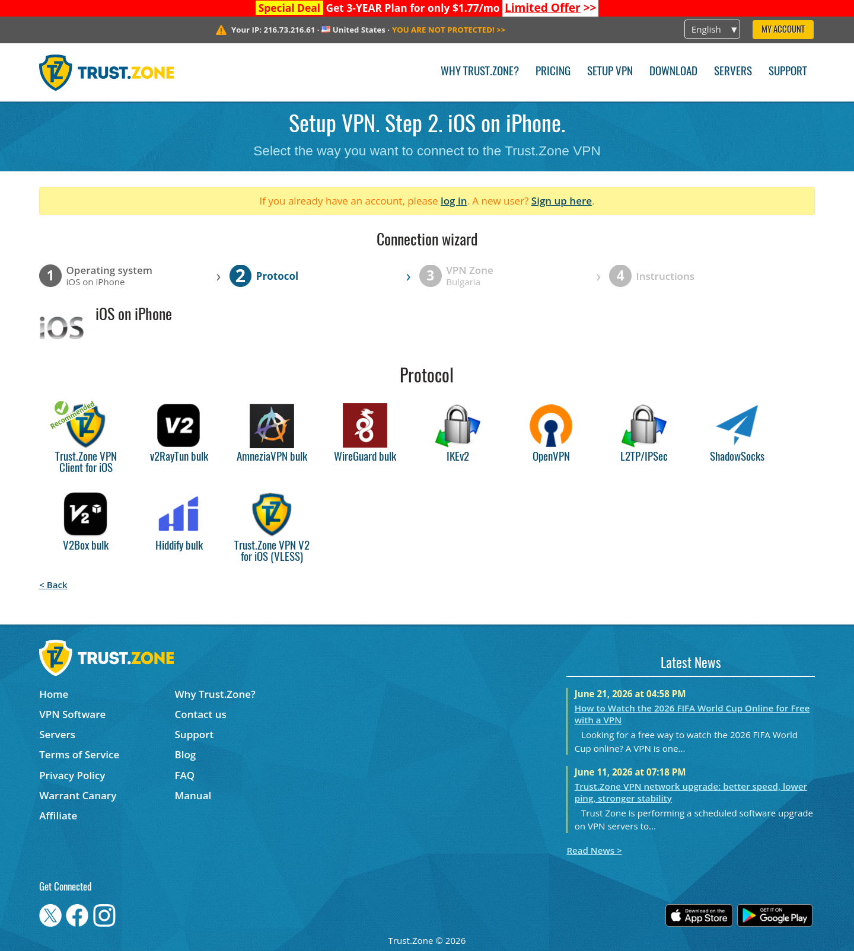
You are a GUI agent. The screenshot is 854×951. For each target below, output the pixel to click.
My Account (783, 29)
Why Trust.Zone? (480, 72)
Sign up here (561, 201)
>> (551, 7)
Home (53, 694)
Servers (733, 72)
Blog (185, 754)
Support (788, 72)
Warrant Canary (77, 795)
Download (673, 72)
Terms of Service (79, 754)
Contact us (201, 714)
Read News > (594, 850)
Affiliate (58, 815)
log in (454, 201)
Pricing (553, 72)
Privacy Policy (72, 775)
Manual (193, 795)
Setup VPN (610, 72)
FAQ (185, 775)
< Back (53, 585)
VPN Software (72, 714)
